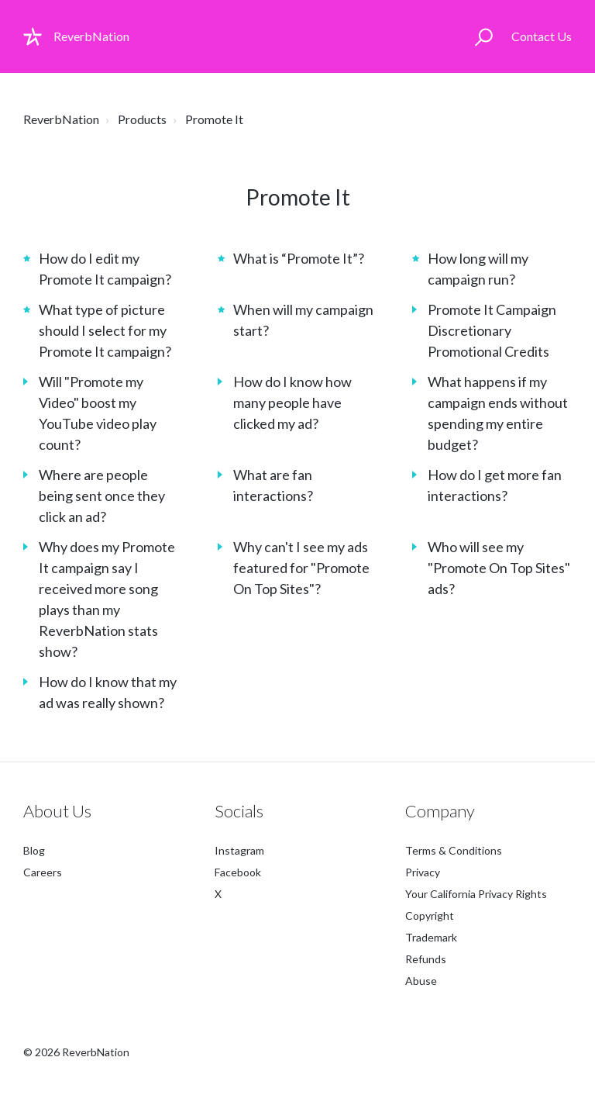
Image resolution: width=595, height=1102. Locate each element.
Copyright (429, 915)
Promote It (214, 119)
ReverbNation (61, 119)
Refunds (425, 959)
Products (142, 119)
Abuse (421, 980)
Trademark (431, 937)
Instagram (239, 850)
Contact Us (541, 36)
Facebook (238, 872)
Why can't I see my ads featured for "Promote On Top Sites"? (301, 567)
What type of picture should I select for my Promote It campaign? (105, 330)
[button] (484, 36)
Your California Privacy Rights (476, 893)
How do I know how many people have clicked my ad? (292, 402)
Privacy (422, 872)
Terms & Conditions (453, 850)
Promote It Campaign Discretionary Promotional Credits (492, 330)
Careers (42, 872)
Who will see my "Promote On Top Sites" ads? (499, 567)
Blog (34, 850)
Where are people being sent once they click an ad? (102, 495)
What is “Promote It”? (298, 258)
